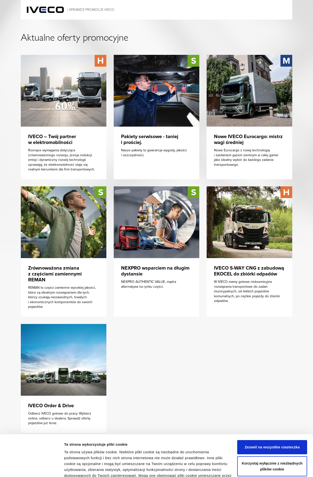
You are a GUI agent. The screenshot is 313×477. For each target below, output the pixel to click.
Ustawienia (73, 467)
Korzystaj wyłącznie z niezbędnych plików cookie (272, 427)
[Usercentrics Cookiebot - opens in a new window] (31, 467)
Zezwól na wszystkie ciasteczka (272, 408)
